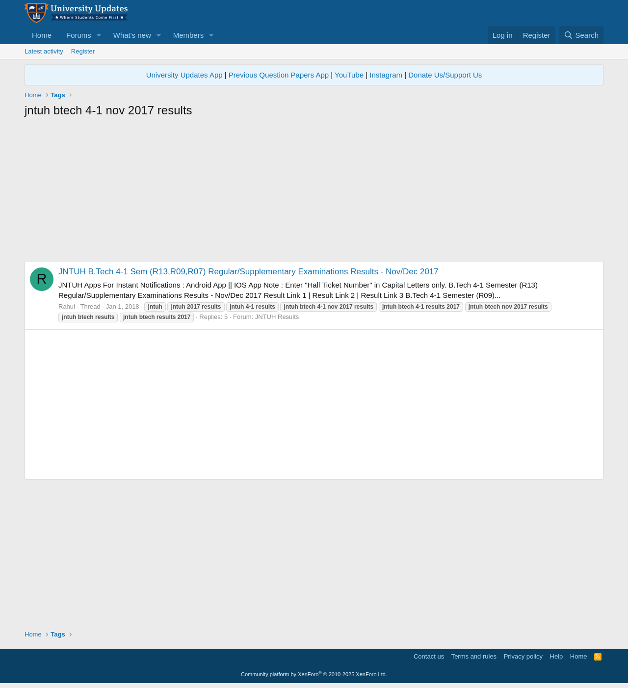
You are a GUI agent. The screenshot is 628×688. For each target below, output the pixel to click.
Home (42, 35)
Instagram (385, 75)
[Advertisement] (314, 192)
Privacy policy (523, 656)
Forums (78, 35)
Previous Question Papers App (279, 75)
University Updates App (184, 75)
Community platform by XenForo (314, 674)
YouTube (349, 75)
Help (556, 656)
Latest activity (44, 51)
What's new (132, 35)
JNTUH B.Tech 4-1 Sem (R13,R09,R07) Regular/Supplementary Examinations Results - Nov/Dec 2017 (248, 271)
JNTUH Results (277, 316)
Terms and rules (474, 656)
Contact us (429, 656)
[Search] (581, 35)
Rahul (66, 306)
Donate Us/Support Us (445, 75)
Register (83, 51)
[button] (99, 35)
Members (188, 35)
